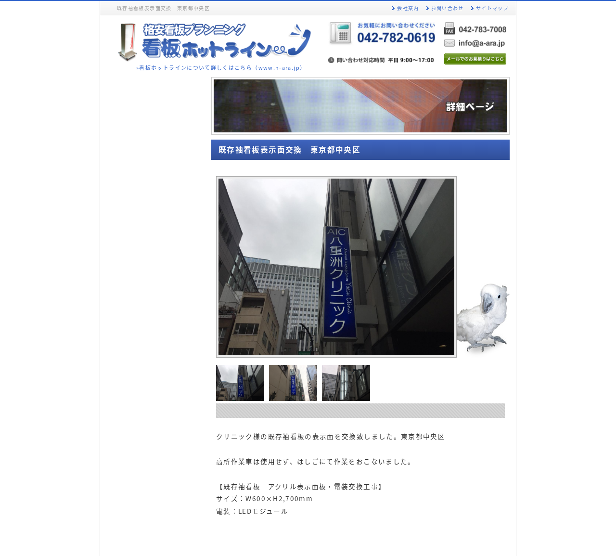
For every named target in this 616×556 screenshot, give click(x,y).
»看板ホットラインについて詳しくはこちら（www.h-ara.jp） (221, 67)
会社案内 (408, 8)
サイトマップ (492, 8)
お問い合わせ (447, 8)
